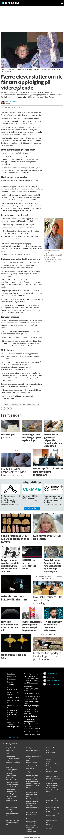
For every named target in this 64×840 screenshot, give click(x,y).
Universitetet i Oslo (51, 805)
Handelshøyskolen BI (12, 782)
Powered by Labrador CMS (32, 837)
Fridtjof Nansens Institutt (13, 779)
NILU (7, 824)
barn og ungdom (33, 404)
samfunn (22, 404)
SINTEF (48, 761)
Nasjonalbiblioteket (31, 762)
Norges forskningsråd (32, 801)
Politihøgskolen (50, 748)
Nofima (28, 787)
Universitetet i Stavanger (53, 807)
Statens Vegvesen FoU (52, 776)
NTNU (28, 760)
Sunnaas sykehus (51, 781)
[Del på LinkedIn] (8, 408)
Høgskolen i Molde (11, 787)
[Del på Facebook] (2, 408)
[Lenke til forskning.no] (30, 2)
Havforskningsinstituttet (13, 784)
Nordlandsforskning (31, 792)
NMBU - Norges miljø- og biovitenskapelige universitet (33, 752)
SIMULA (48, 759)
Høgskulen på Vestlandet (12, 794)
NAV (7, 815)
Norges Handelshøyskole (33, 798)
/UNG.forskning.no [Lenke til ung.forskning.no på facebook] (53, 680)
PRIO (47, 750)
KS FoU (8, 802)
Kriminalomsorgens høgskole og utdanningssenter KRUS (12, 809)
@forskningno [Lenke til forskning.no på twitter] (52, 673)
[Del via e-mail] (11, 408)
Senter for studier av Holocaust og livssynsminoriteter (51, 769)
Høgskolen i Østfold (11, 789)
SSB (16, 113)
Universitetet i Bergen (52, 800)
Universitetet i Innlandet (52, 802)
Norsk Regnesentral (31, 812)
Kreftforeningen (10, 805)
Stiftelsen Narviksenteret (53, 778)
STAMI (48, 774)
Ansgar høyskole (10, 748)
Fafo (7, 765)
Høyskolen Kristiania (11, 796)
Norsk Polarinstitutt (31, 810)
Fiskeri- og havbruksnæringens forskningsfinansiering (12, 769)
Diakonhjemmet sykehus (13, 758)
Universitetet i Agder (51, 798)
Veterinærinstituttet (51, 820)
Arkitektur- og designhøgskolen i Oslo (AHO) (12, 752)
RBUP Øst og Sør (50, 752)
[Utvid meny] (62, 3)
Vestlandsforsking (51, 818)
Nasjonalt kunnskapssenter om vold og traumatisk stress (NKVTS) (33, 766)
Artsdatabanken (10, 756)
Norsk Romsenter (31, 814)
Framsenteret (9, 777)
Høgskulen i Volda (11, 791)
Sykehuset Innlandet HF (52, 783)
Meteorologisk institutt (12, 813)
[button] (61, 486)
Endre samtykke (12, 737)
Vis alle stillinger (32, 508)
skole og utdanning (9, 404)
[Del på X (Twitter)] (5, 408)
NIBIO (7, 818)
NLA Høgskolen (30, 748)
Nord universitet (30, 790)
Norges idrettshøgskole (32, 807)
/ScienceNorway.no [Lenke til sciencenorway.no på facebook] (53, 684)
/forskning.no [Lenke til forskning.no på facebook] (51, 677)
